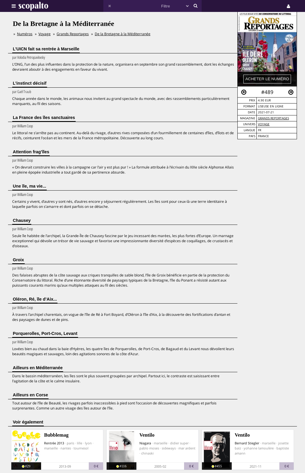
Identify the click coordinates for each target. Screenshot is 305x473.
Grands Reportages (273, 118)
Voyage (264, 124)
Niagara (145, 443)
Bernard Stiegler (247, 443)
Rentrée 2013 (54, 443)
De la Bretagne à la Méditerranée (122, 33)
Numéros (24, 33)
